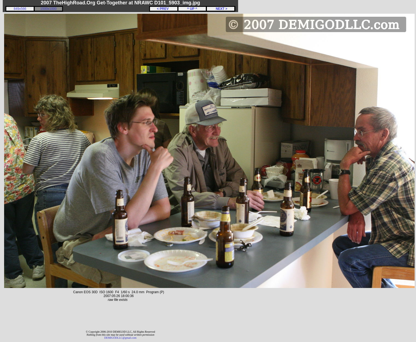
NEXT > (220, 9)
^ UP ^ (192, 9)
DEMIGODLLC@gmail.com (120, 337)
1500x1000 (48, 9)
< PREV (163, 9)
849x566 (20, 9)
